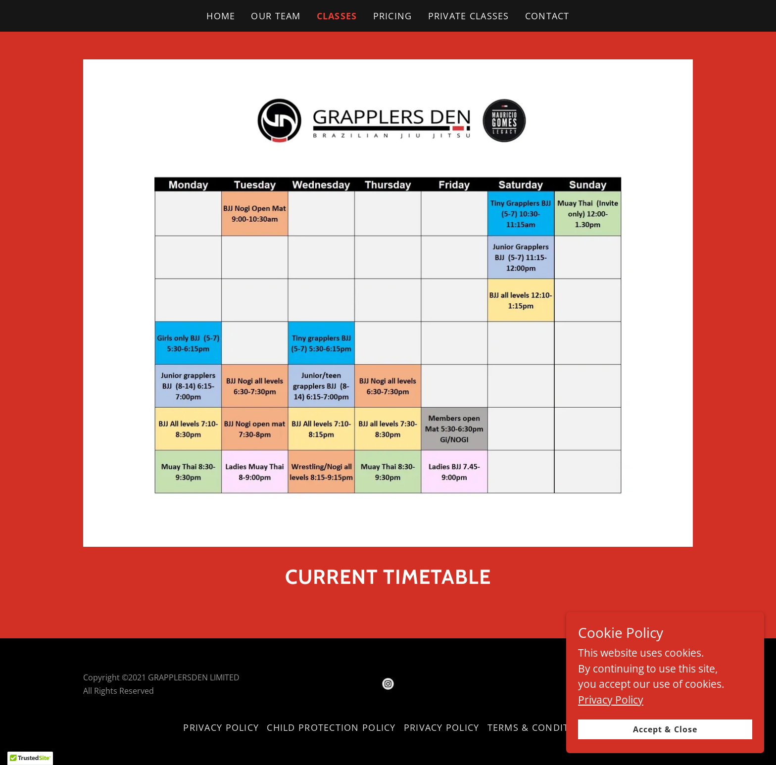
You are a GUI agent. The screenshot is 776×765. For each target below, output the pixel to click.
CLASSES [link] (337, 16)
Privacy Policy (610, 745)
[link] (388, 684)
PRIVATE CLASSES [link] (468, 16)
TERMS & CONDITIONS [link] (540, 727)
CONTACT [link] (547, 16)
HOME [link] (220, 16)
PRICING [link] (392, 16)
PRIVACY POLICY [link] (221, 727)
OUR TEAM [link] (275, 16)
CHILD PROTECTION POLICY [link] (331, 727)
